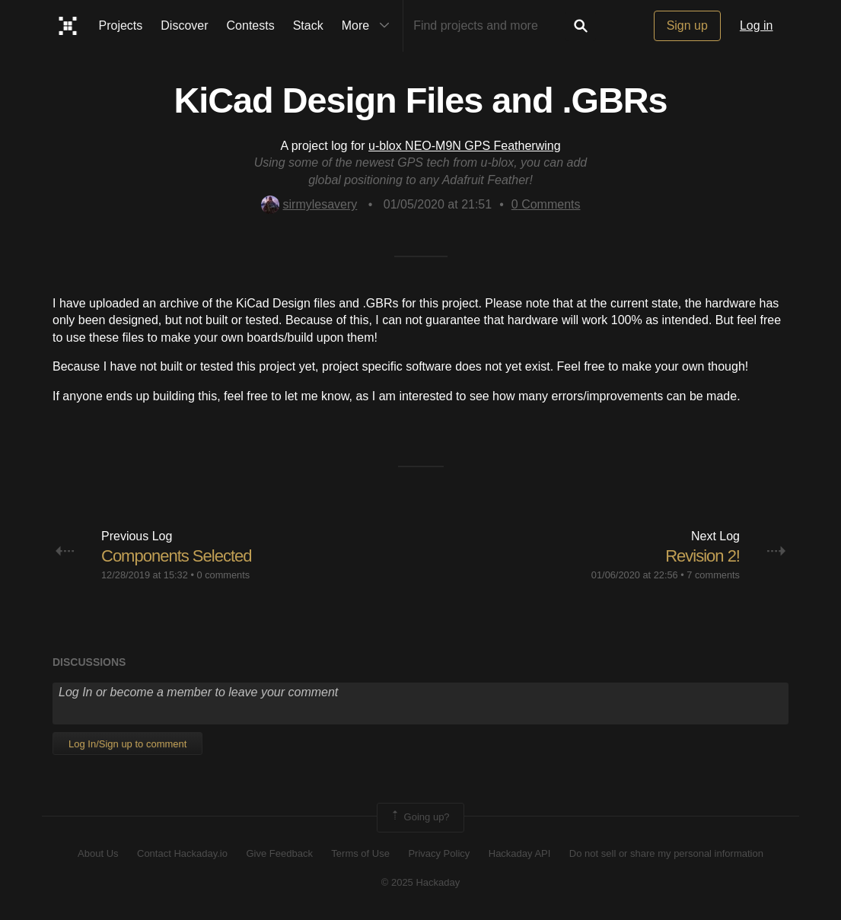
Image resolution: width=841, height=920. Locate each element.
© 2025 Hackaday (420, 882)
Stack (308, 25)
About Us (98, 853)
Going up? (419, 817)
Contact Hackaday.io (182, 853)
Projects (121, 25)
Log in (756, 25)
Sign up (687, 25)
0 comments (223, 575)
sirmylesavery (309, 204)
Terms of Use (360, 853)
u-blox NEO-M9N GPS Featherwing (464, 145)
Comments (546, 204)
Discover (184, 25)
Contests (251, 25)
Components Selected (176, 555)
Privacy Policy (439, 853)
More (369, 26)
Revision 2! (702, 555)
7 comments (713, 575)
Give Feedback (279, 853)
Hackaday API (520, 853)
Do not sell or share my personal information (666, 853)
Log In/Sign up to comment (127, 744)
